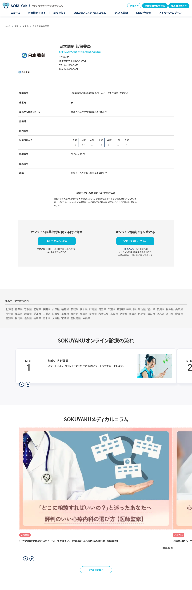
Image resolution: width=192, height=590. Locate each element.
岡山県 (132, 314)
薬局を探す (59, 12)
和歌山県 (103, 314)
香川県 (170, 314)
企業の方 (134, 5)
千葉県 (111, 309)
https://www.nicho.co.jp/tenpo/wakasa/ (80, 51)
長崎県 (37, 318)
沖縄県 (86, 318)
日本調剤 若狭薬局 (40, 26)
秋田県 (46, 309)
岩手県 (28, 309)
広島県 (142, 314)
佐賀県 (28, 318)
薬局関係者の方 (179, 5)
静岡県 (28, 314)
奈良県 (93, 314)
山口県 (151, 314)
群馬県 (93, 309)
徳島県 (160, 314)
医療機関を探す (36, 12)
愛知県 (37, 314)
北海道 (9, 309)
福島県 (65, 309)
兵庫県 (84, 314)
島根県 (123, 314)
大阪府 (74, 314)
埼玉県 (26, 26)
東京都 (121, 309)
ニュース (15, 12)
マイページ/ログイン (170, 12)
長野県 (9, 314)
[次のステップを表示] (28, 384)
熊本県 (46, 318)
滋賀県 (56, 314)
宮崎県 (65, 318)
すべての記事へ (96, 569)
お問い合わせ (143, 12)
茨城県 (74, 309)
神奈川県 (131, 309)
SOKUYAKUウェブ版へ (135, 241)
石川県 (160, 309)
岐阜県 (19, 314)
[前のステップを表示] (21, 384)
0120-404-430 (59, 241)
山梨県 (179, 309)
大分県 (56, 318)
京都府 (65, 314)
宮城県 (37, 309)
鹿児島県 (76, 318)
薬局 (17, 26)
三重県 (46, 314)
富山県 (151, 309)
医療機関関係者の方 (155, 5)
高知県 (9, 318)
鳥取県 (114, 314)
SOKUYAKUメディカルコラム (90, 12)
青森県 (19, 309)
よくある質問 (121, 12)
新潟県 (142, 309)
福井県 (170, 309)
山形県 (56, 309)
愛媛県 (179, 314)
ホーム (8, 26)
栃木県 (84, 309)
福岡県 (19, 318)
